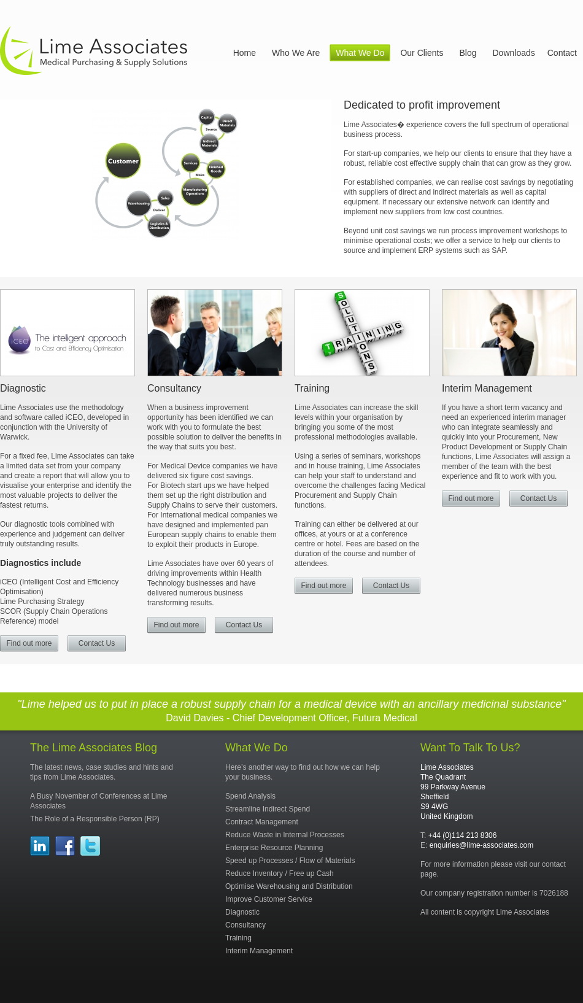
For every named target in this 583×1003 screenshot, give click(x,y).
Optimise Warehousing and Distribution (289, 886)
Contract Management (261, 822)
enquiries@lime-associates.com (482, 845)
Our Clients (421, 53)
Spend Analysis (250, 796)
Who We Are (296, 53)
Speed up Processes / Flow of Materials (290, 860)
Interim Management (487, 388)
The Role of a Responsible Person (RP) (95, 819)
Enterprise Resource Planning (274, 847)
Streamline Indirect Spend (267, 809)
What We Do (360, 53)
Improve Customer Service (268, 899)
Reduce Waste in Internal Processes (284, 835)
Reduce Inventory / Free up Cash (279, 873)
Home (244, 53)
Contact (562, 53)
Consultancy (174, 388)
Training (312, 388)
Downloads (513, 53)
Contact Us (97, 643)
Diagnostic (23, 388)
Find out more (29, 643)
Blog (467, 53)
